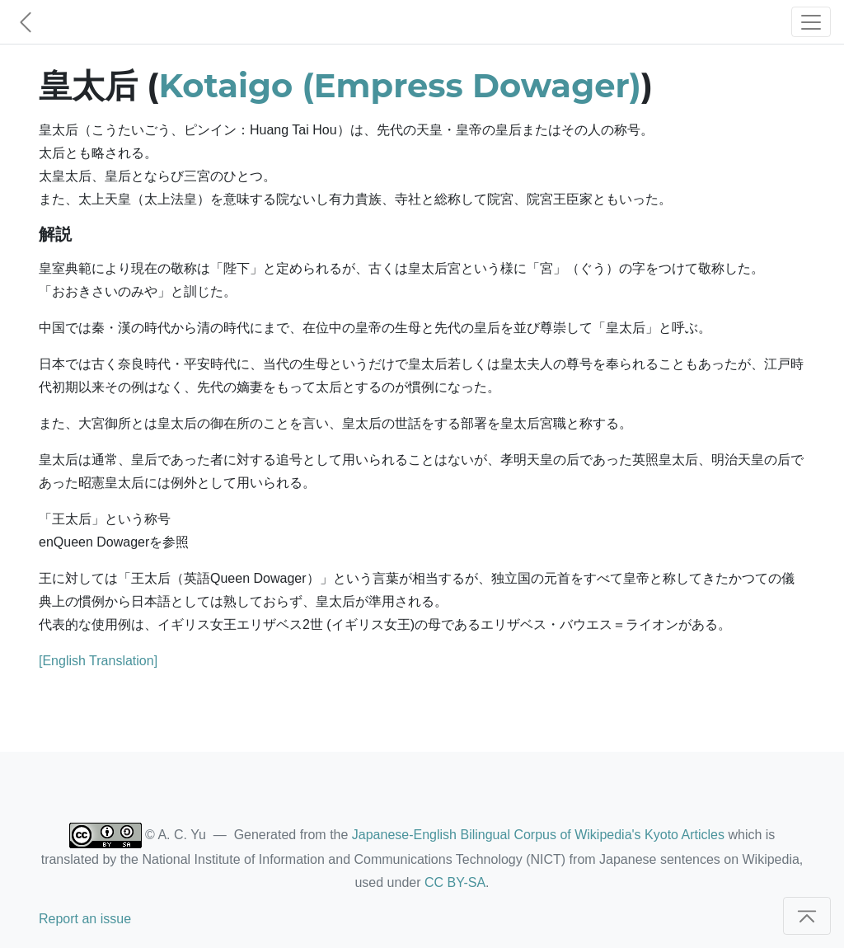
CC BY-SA (454, 882)
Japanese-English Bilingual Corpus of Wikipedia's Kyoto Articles (538, 835)
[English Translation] (98, 661)
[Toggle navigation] (811, 22)
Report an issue (85, 919)
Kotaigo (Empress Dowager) (400, 85)
